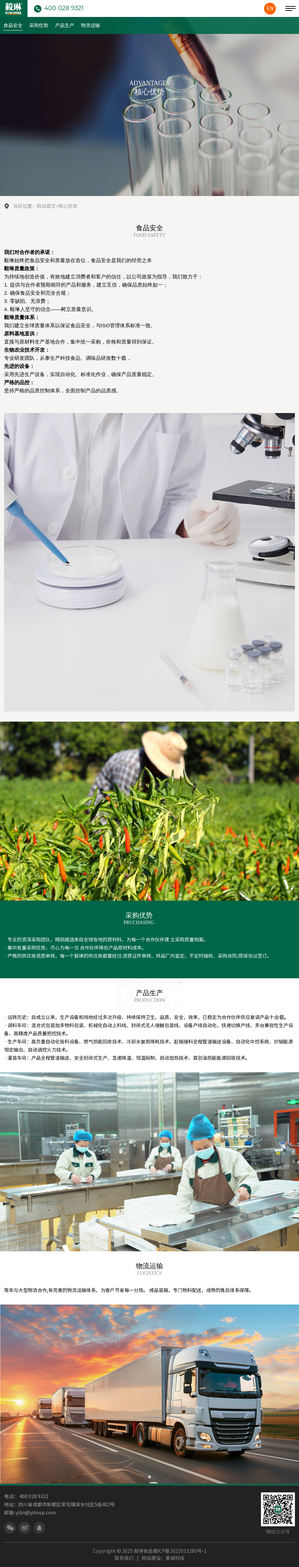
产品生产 (64, 25)
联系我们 (124, 1558)
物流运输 (90, 25)
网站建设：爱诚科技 (163, 1558)
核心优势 (67, 206)
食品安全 (12, 25)
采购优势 (38, 25)
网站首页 (46, 206)
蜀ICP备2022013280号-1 (180, 1551)
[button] (149, 1476)
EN (270, 8)
